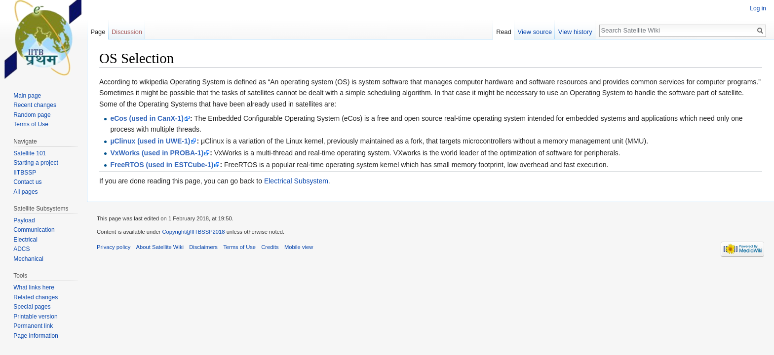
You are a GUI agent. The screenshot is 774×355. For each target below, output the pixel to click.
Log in (758, 8)
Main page (27, 95)
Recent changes (34, 105)
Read (503, 32)
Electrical (25, 239)
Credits (269, 247)
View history (575, 32)
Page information (35, 335)
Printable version (35, 316)
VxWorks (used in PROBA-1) (156, 153)
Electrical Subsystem (296, 181)
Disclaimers (203, 247)
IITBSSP (24, 172)
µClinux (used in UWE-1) (150, 141)
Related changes (35, 297)
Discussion (127, 32)
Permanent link (33, 325)
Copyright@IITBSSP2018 (194, 232)
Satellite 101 (29, 153)
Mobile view (298, 247)
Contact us (27, 181)
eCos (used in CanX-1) (147, 118)
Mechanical (28, 258)
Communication (33, 229)
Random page (31, 114)
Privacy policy (113, 247)
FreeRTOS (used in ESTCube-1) (161, 165)
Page (97, 32)
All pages (25, 191)
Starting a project (35, 162)
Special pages (31, 306)
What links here (33, 287)
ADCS (21, 249)
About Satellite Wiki (160, 247)
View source (535, 32)
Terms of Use (30, 124)
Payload (24, 220)
